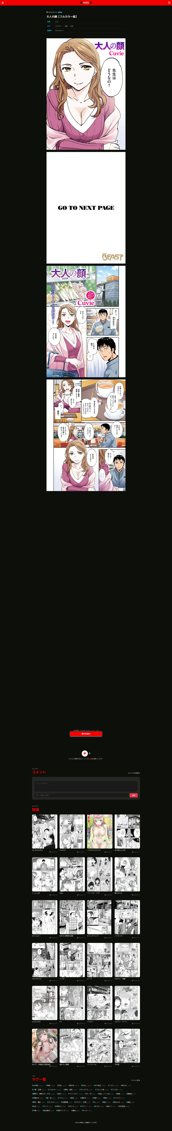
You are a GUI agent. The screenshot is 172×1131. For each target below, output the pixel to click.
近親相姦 (67, 1102)
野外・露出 (39, 1102)
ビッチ (87, 1110)
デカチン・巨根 (83, 1102)
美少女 (126, 1085)
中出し (87, 1085)
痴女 (106, 1102)
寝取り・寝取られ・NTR (44, 1094)
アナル (63, 1098)
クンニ (48, 1106)
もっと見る (136, 1080)
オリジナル (87, 1090)
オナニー (87, 1106)
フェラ (114, 1085)
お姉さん (61, 1106)
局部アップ (63, 1110)
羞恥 (131, 1102)
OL (97, 1102)
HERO (86, 2)
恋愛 (97, 1098)
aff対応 (38, 1085)
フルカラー (58, 26)
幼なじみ (119, 1102)
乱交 (36, 1106)
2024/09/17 (59, 30)
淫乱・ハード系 (106, 1094)
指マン (111, 1106)
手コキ (99, 1106)
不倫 (36, 1110)
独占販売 (49, 1110)
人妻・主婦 (39, 1090)
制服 (120, 1094)
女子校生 (100, 1085)
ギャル (73, 1106)
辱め (107, 1098)
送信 (133, 795)
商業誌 (60, 12)
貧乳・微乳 (71, 1090)
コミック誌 (102, 1090)
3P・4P (90, 1094)
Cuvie (56, 22)
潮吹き (86, 1098)
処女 (62, 1094)
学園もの (38, 1098)
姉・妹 (51, 1098)
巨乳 (71, 26)
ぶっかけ (53, 1102)
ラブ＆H (117, 1090)
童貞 (76, 1110)
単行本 (74, 1085)
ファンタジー (76, 1094)
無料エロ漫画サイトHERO (88, 1123)
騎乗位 (132, 1094)
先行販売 (124, 1106)
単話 (66, 26)
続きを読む (86, 734)
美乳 (74, 1098)
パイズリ (120, 1098)
